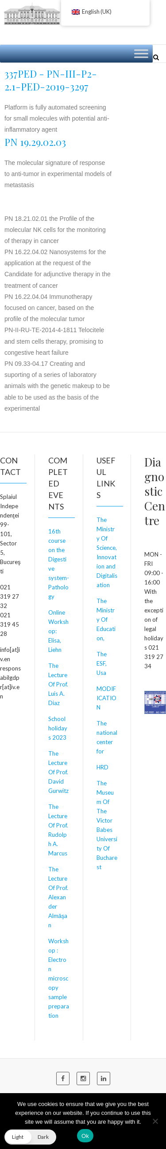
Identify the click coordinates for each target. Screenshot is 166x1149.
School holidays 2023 (57, 728)
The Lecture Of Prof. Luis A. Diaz (58, 684)
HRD (102, 767)
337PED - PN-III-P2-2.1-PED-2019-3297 (50, 80)
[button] (30, 1137)
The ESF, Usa (102, 663)
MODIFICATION (106, 698)
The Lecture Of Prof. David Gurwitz (58, 772)
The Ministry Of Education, (106, 619)
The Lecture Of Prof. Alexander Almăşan (58, 897)
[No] (155, 1121)
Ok (85, 1136)
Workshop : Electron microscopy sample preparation (58, 978)
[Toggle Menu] (141, 53)
